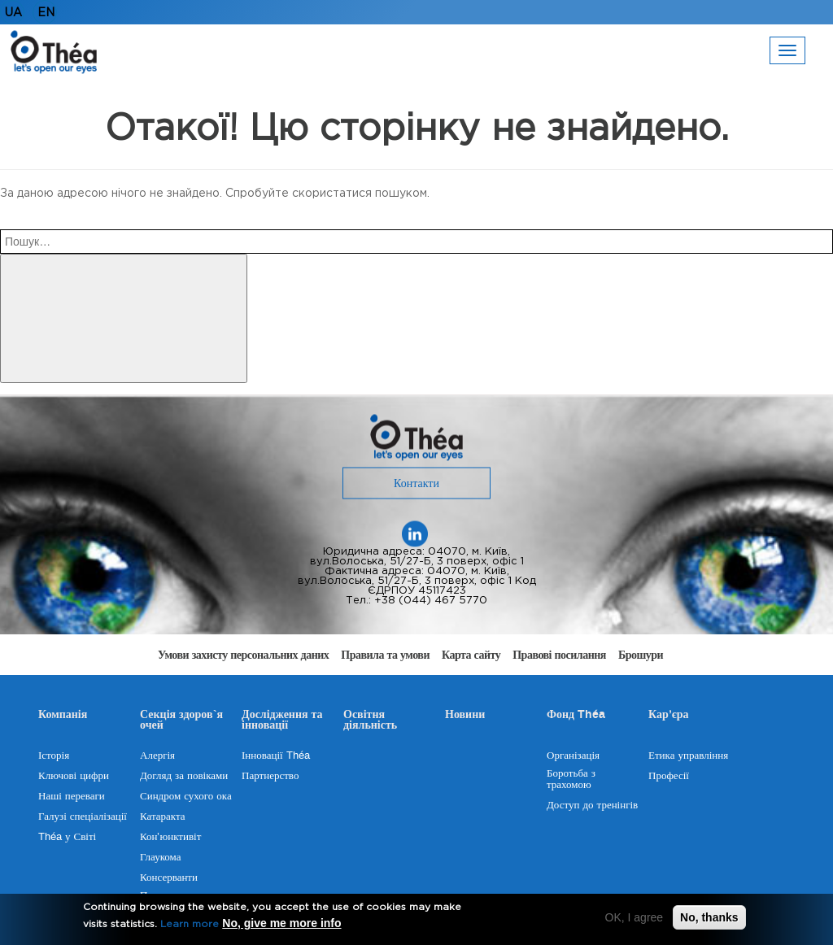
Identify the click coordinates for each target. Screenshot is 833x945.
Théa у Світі (67, 837)
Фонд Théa (576, 716)
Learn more (189, 925)
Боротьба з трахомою (571, 779)
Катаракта (162, 816)
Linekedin (415, 534)
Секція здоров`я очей (181, 722)
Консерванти (169, 877)
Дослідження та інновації (282, 722)
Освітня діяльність (370, 722)
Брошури (640, 655)
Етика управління (688, 755)
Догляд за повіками (184, 776)
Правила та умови (385, 655)
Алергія (157, 755)
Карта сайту (471, 655)
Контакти (416, 484)
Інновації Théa (276, 755)
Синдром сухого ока (186, 796)
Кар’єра (668, 716)
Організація (573, 755)
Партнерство (270, 776)
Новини (465, 716)
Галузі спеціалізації (82, 816)
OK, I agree (634, 918)
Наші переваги (71, 796)
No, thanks (709, 918)
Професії (668, 776)
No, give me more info (281, 924)
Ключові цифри (73, 776)
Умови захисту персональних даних (243, 655)
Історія (53, 755)
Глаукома (160, 857)
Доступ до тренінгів (592, 805)
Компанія (62, 716)
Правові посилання (559, 655)
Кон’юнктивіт (170, 837)
